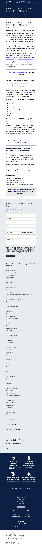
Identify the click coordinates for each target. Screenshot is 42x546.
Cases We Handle (21, 497)
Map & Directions (16, 517)
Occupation (24, 229)
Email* (8, 225)
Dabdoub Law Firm (10, 57)
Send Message (10, 255)
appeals (20, 59)
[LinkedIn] (25, 523)
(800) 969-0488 (20, 55)
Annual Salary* (9, 232)
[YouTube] (22, 523)
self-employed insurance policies (20, 63)
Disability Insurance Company (27, 232)
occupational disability (27, 92)
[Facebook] (17, 523)
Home (21, 495)
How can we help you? (11, 239)
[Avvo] (19, 523)
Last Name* (9, 218)
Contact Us (21, 507)
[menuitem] (21, 270)
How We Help (21, 499)
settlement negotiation (27, 59)
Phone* (8, 222)
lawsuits (8, 61)
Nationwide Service (21, 501)
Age (7, 229)
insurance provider (10, 86)
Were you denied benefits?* (12, 236)
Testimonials (21, 503)
